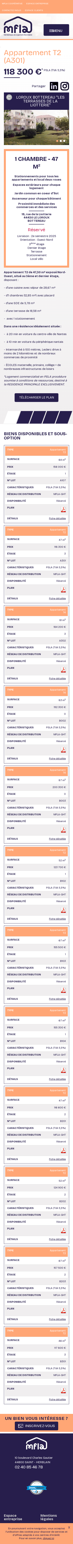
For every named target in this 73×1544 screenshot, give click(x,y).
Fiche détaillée (57, 518)
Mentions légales (48, 1517)
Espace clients (34, 10)
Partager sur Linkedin (54, 86)
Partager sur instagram (64, 86)
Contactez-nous (11, 10)
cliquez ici (48, 1539)
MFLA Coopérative (12, 3)
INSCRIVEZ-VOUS (40, 1426)
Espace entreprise (37, 3)
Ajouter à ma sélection (9, 97)
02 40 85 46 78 (29, 1467)
